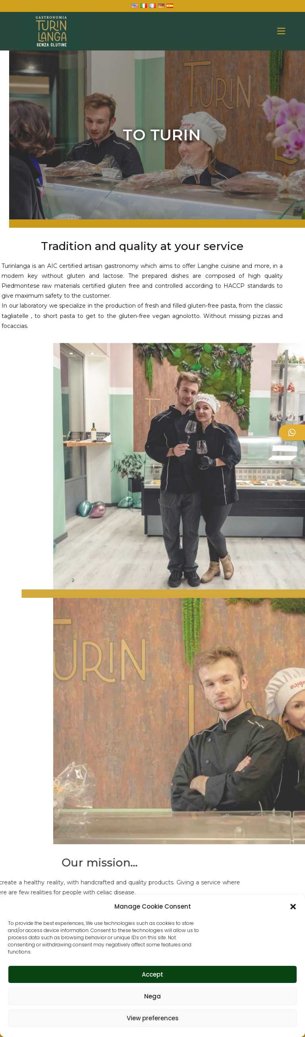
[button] (293, 907)
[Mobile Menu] (281, 31)
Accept (152, 974)
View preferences (153, 1018)
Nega (152, 996)
